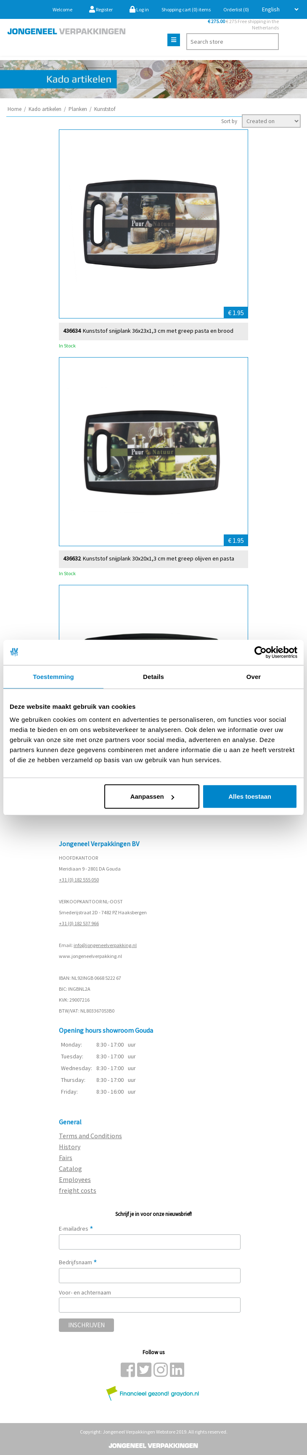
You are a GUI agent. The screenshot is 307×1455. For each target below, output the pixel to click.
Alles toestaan (249, 796)
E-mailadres (76, 1228)
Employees (75, 1179)
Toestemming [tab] (53, 676)
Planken (78, 109)
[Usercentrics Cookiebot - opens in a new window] (260, 652)
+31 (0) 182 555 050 (79, 879)
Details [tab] (153, 676)
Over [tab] (253, 676)
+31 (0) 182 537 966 (79, 923)
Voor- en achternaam (85, 1292)
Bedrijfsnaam (78, 1262)
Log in (139, 9)
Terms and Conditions (90, 1135)
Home (14, 109)
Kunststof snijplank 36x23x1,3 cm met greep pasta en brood (158, 330)
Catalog (70, 1168)
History (69, 1146)
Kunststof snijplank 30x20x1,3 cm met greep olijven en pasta (158, 558)
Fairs (65, 1157)
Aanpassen (152, 796)
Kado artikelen (45, 109)
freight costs (77, 1190)
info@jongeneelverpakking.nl (105, 945)
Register (101, 9)
